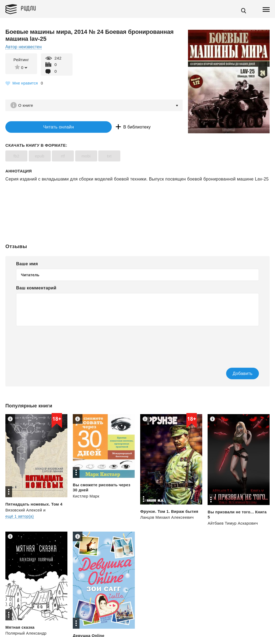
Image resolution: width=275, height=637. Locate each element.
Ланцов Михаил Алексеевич (167, 518)
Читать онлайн (38, 127)
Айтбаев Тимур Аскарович (233, 524)
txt (109, 157)
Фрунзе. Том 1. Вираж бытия (170, 512)
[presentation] (57, 344)
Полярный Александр (26, 634)
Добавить (234, 374)
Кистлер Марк (86, 497)
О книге (26, 105)
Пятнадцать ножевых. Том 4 (34, 505)
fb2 (16, 157)
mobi (86, 157)
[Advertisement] (137, 205)
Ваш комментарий (36, 289)
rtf (63, 157)
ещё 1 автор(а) (19, 517)
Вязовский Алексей (24, 511)
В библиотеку (99, 127)
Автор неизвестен (24, 47)
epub (39, 157)
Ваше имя (27, 264)
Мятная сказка (20, 628)
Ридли (31, 8)
